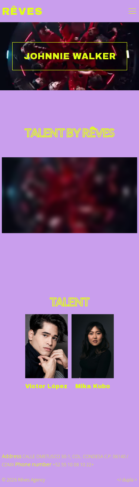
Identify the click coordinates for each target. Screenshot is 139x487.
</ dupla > (127, 480)
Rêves (22, 11)
